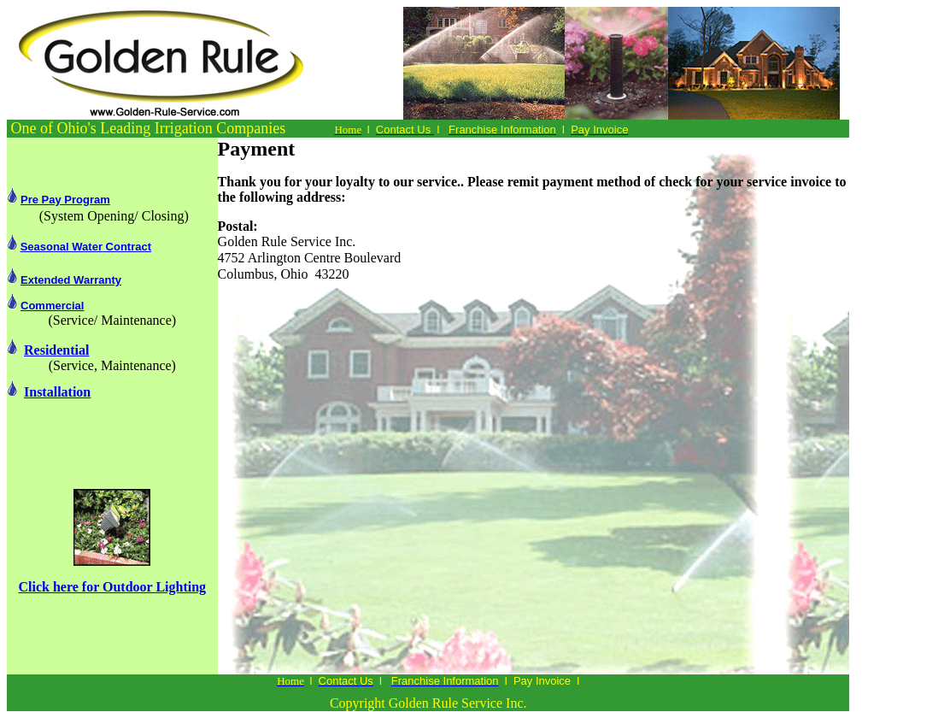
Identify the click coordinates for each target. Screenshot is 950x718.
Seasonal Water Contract (86, 246)
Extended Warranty (71, 280)
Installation (57, 392)
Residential (56, 350)
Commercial (52, 305)
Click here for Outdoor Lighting (113, 587)
